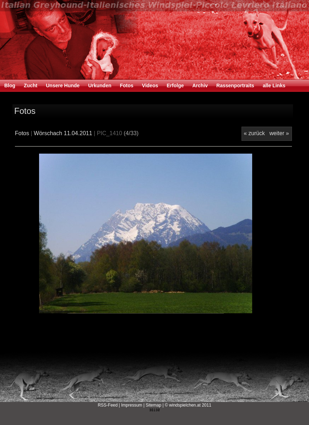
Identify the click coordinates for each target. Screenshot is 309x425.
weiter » (279, 133)
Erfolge (175, 85)
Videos (150, 85)
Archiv (200, 85)
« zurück (254, 133)
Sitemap (153, 405)
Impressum (131, 405)
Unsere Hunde (63, 85)
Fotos (126, 85)
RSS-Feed (108, 405)
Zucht (30, 85)
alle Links (274, 85)
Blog (9, 85)
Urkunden (99, 85)
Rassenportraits (235, 85)
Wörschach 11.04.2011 (63, 133)
